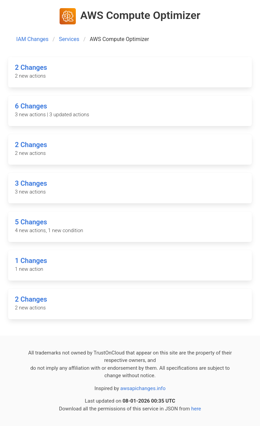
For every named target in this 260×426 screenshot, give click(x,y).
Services (69, 39)
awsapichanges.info (143, 388)
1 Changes (31, 261)
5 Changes (31, 222)
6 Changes (31, 106)
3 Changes (31, 183)
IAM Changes (32, 39)
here (196, 409)
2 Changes (31, 67)
